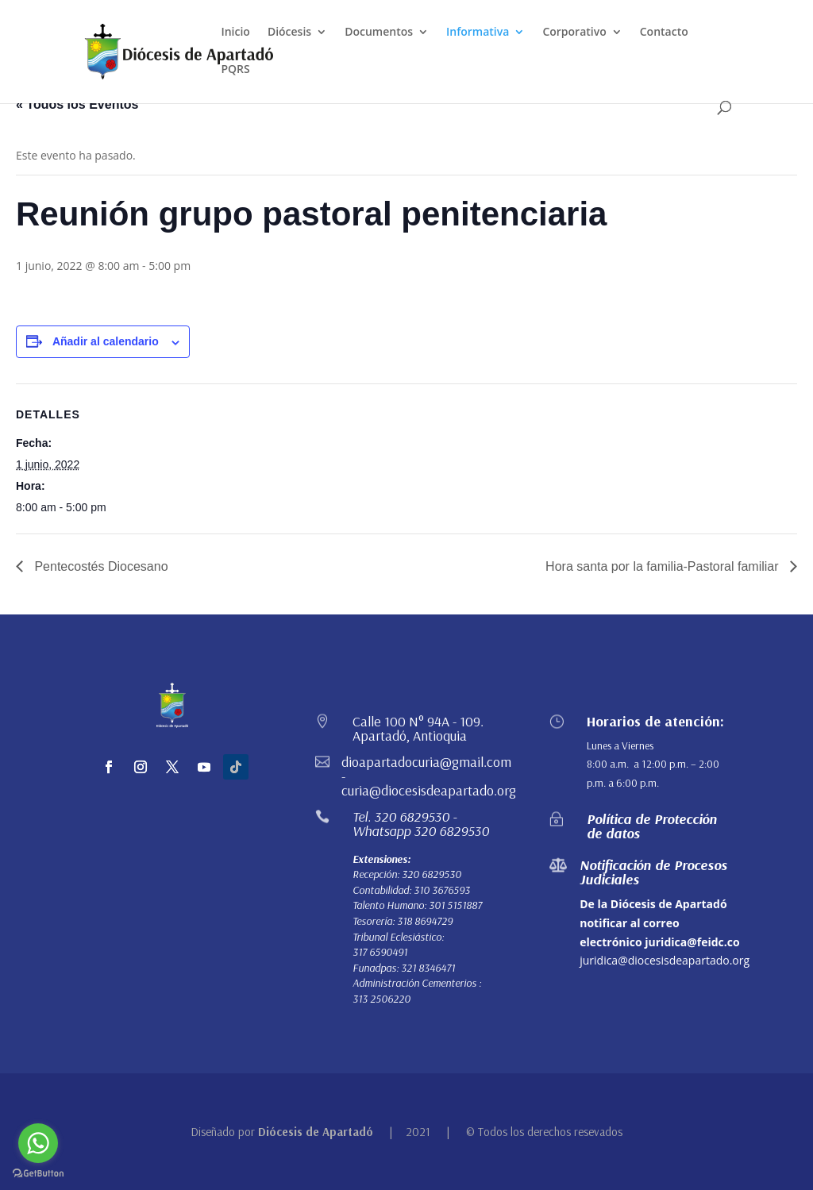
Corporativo (574, 32)
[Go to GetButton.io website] (38, 1174)
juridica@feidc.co (692, 941)
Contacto (664, 32)
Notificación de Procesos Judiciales (653, 872)
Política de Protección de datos (652, 826)
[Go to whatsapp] (38, 1143)
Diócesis (289, 32)
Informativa (477, 32)
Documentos (379, 32)
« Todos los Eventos (77, 104)
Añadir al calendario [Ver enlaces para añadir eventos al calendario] (105, 341)
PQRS (235, 70)
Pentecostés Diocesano (99, 566)
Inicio (235, 32)
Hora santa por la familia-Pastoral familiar (663, 566)
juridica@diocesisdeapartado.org (664, 960)
